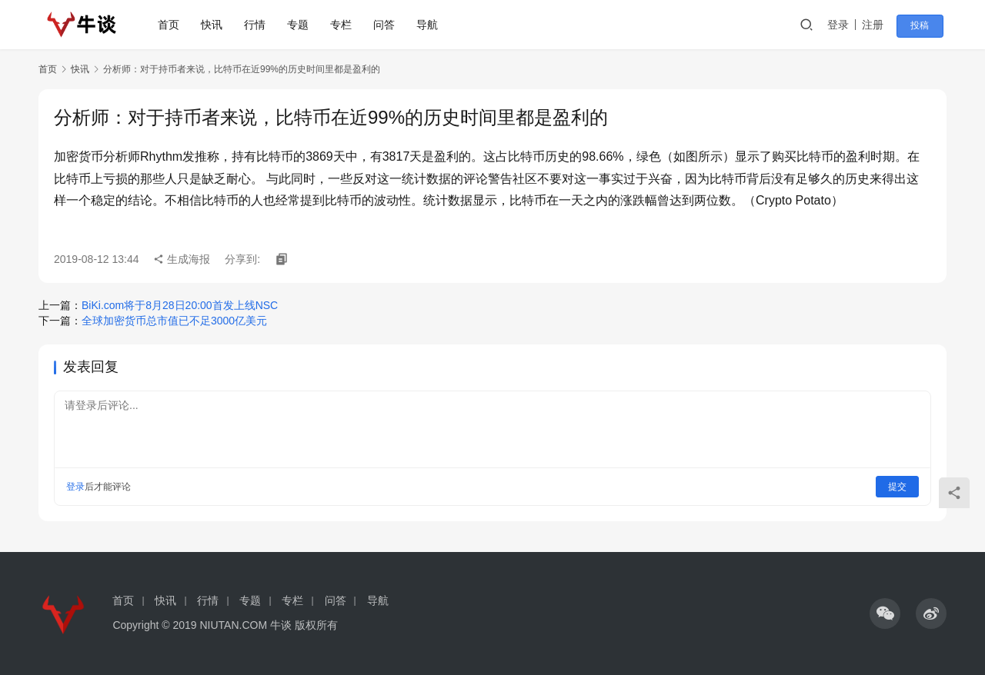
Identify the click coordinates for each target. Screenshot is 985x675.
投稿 (925, 25)
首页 (171, 24)
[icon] (885, 613)
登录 (845, 24)
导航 (430, 24)
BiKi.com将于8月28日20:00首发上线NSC (180, 305)
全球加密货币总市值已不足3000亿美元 (174, 320)
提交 (897, 486)
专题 (301, 24)
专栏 (344, 24)
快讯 (214, 24)
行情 (258, 24)
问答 (387, 24)
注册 (880, 24)
